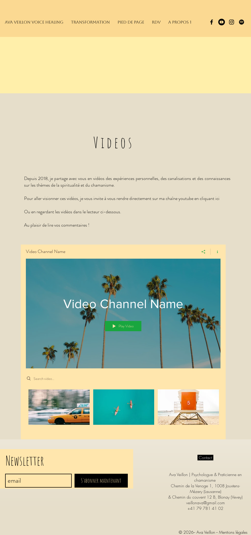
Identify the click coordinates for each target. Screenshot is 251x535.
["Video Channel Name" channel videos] (123, 410)
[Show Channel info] (216, 252)
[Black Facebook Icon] (211, 22)
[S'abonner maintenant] (101, 481)
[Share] (203, 252)
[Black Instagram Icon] (231, 22)
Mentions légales (233, 532)
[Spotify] (241, 22)
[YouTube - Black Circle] (221, 22)
